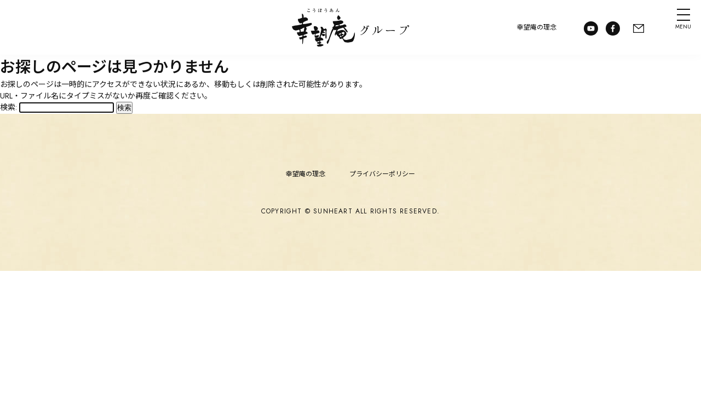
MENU (678, 29)
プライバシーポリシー (382, 174)
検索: (8, 107)
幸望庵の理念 (531, 27)
